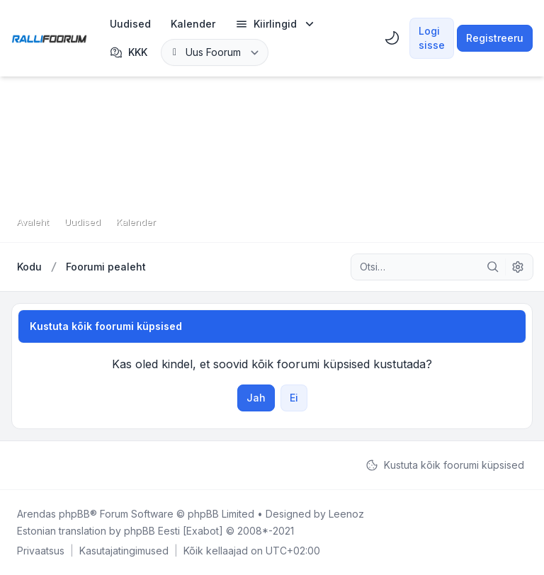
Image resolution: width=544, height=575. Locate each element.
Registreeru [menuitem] (494, 38)
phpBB (74, 514)
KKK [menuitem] (128, 52)
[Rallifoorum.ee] (49, 38)
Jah (256, 398)
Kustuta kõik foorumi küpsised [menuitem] (445, 465)
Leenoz (346, 514)
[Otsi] (493, 267)
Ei (294, 398)
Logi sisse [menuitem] (432, 38)
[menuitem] (130, 24)
